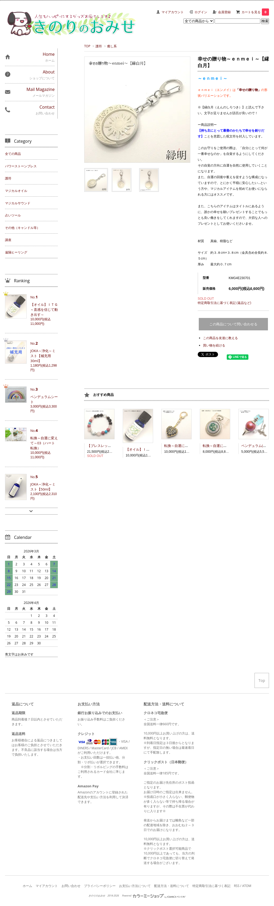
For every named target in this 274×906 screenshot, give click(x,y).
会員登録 (224, 12)
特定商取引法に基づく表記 (211, 886)
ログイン (201, 12)
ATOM (246, 886)
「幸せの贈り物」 (248, 89)
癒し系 (112, 46)
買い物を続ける (214, 345)
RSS (236, 886)
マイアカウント (173, 12)
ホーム (27, 886)
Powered (153, 895)
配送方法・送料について (171, 886)
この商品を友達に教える (220, 338)
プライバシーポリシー (100, 886)
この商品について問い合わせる (233, 324)
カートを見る (255, 12)
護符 (99, 46)
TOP (87, 46)
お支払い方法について (135, 886)
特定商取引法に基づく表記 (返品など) (224, 303)
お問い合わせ (71, 886)
